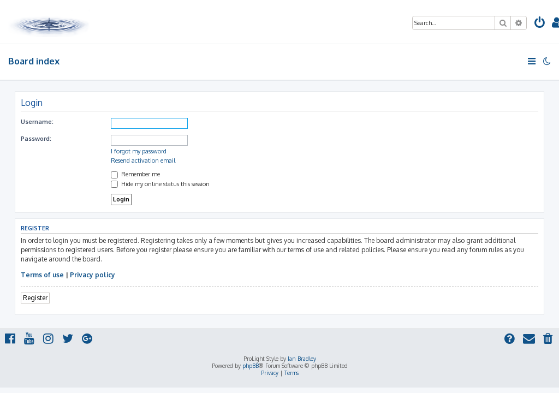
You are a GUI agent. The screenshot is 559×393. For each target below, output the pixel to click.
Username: (37, 122)
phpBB (250, 365)
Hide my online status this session (160, 184)
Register (35, 298)
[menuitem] (540, 23)
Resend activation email (143, 160)
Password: (36, 138)
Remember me (135, 174)
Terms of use (42, 275)
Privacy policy (92, 275)
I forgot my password (138, 151)
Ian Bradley (302, 358)
